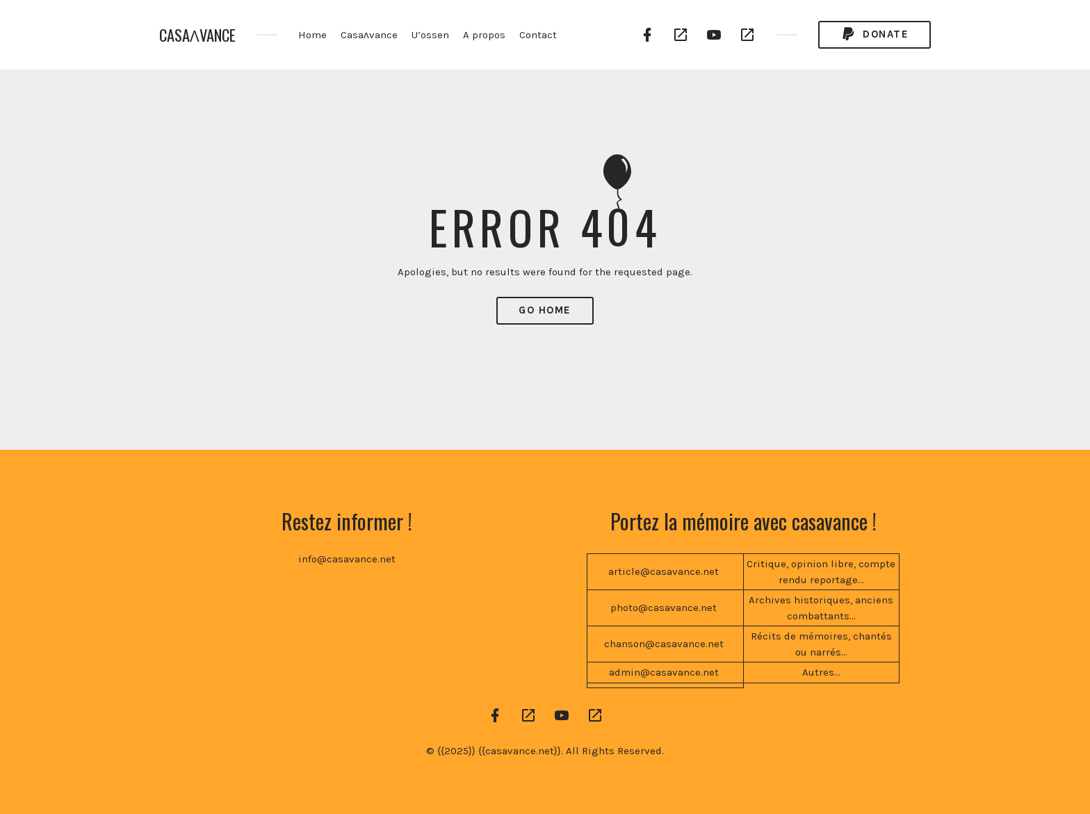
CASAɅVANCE (197, 35)
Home (312, 35)
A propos (484, 35)
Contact (538, 35)
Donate (874, 34)
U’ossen (430, 35)
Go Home (545, 310)
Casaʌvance (369, 35)
